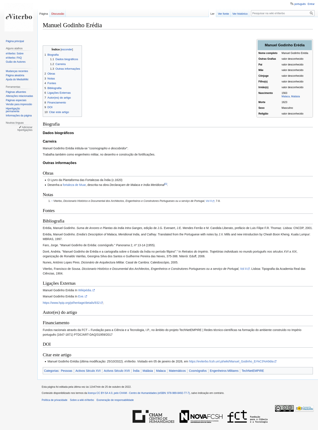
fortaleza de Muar (74, 185)
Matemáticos (177, 370)
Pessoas (66, 370)
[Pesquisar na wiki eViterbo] (283, 13)
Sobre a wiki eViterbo (82, 400)
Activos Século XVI (88, 370)
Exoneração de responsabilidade (115, 400)
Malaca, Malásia (291, 96)
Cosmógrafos (198, 370)
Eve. (81, 296)
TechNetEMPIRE (253, 370)
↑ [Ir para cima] (52, 200)
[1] (165, 183)
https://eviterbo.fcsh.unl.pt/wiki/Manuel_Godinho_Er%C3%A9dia (231, 361)
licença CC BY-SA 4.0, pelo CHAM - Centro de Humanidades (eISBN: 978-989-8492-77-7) (139, 393)
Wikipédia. (85, 290)
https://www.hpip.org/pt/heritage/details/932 (71, 302)
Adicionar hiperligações (25, 129)
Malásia (148, 370)
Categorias (51, 370)
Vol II (209, 200)
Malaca (161, 370)
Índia (136, 370)
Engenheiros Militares (224, 370)
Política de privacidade (54, 400)
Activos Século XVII (117, 370)
